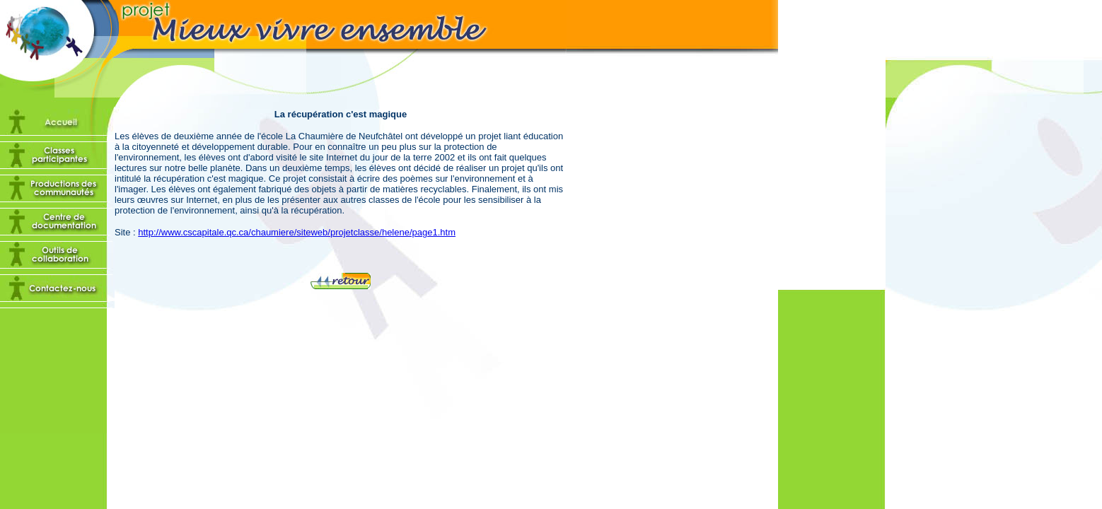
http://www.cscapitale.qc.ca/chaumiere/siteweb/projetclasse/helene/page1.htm (297, 232)
